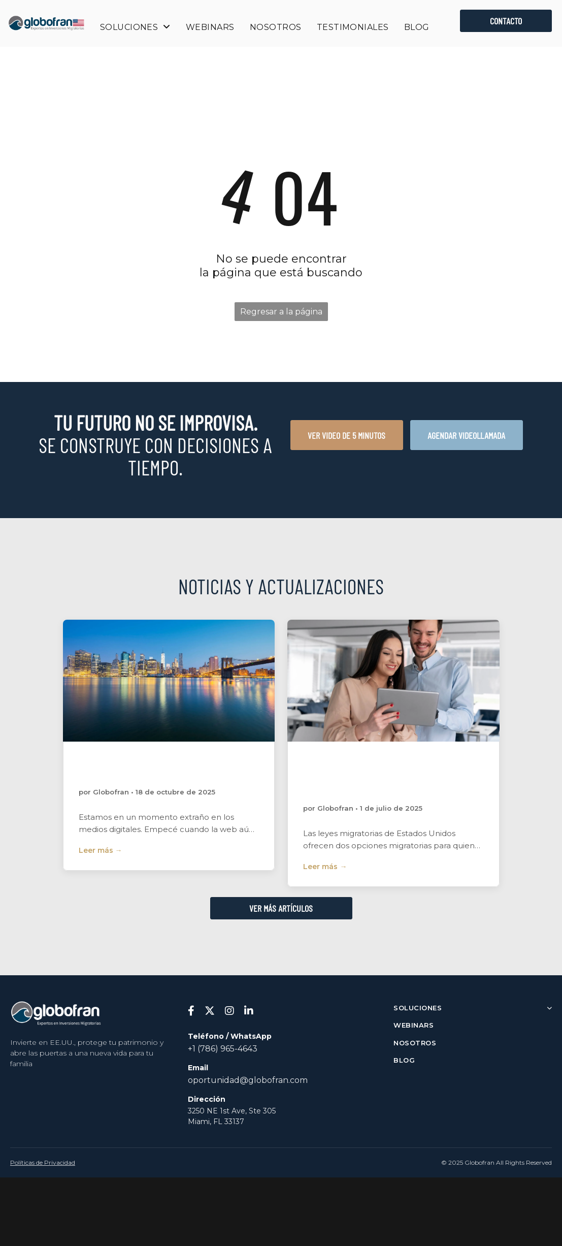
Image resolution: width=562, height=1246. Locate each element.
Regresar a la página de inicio (281, 314)
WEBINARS (413, 1025)
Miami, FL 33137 (216, 1121)
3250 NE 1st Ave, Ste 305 (232, 1110)
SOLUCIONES (472, 1008)
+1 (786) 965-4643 (222, 1048)
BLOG (404, 1060)
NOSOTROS (414, 1043)
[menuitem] (135, 27)
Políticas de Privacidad (42, 1162)
